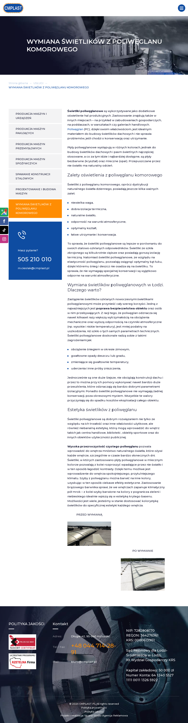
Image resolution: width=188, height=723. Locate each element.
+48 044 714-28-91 (93, 649)
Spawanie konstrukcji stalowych (33, 176)
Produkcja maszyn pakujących (30, 131)
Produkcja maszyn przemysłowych (30, 146)
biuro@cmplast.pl (84, 662)
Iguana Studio (93, 715)
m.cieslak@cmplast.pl (33, 268)
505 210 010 (35, 259)
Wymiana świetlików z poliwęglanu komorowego (33, 208)
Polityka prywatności (94, 707)
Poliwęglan (75, 129)
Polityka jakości (94, 711)
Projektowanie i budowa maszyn (36, 191)
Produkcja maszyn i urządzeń (31, 116)
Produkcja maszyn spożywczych (30, 161)
